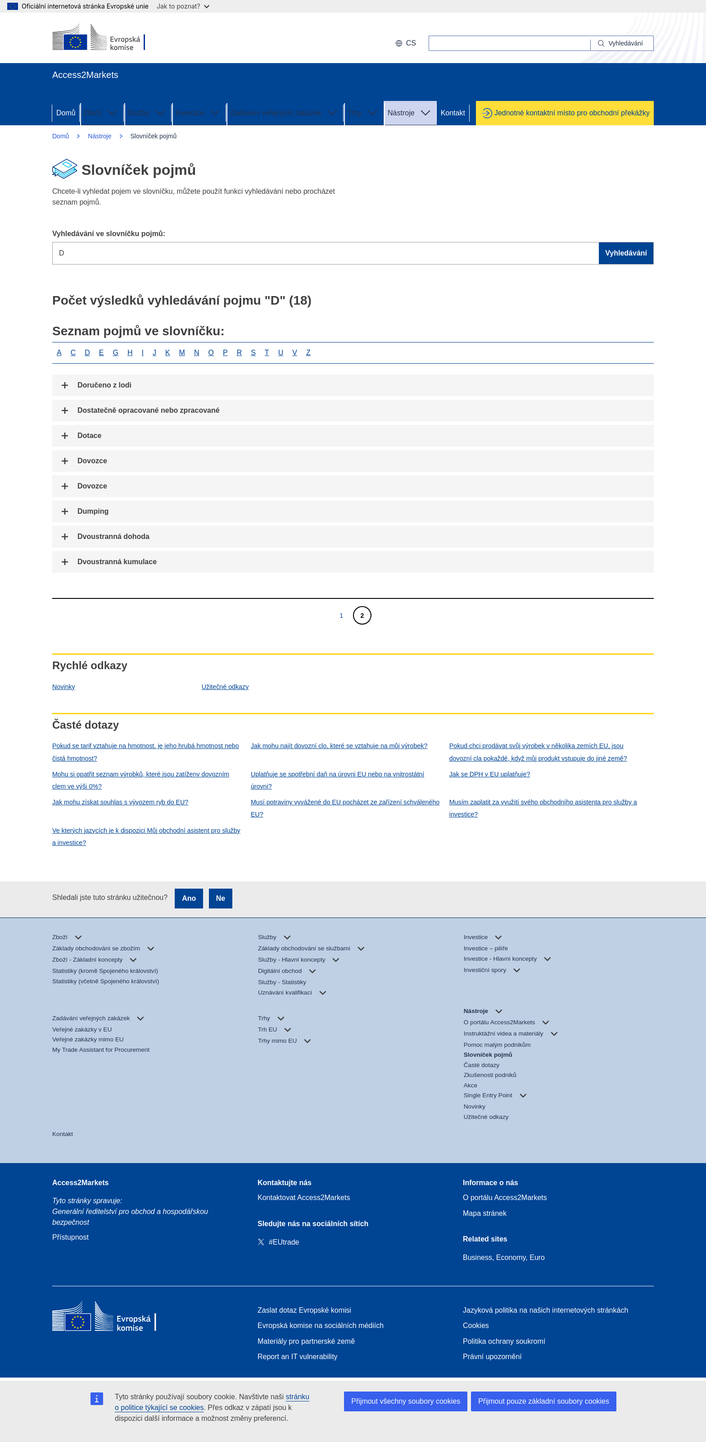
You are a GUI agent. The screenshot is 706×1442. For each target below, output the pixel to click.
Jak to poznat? (183, 6)
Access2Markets (80, 1182)
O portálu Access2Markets (505, 1197)
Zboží (102, 112)
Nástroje (410, 112)
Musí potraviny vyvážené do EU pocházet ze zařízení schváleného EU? (345, 808)
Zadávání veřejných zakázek (284, 112)
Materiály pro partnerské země (306, 1341)
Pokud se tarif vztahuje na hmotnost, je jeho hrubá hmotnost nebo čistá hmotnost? (145, 752)
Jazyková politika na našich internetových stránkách (545, 1310)
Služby (147, 112)
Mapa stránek (485, 1213)
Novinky (63, 686)
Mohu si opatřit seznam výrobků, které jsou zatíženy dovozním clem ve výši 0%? (140, 780)
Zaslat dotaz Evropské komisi (304, 1310)
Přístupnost (70, 1237)
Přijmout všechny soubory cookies (405, 1401)
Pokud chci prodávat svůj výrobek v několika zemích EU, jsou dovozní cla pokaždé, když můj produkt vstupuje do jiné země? (538, 752)
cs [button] (405, 43)
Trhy (364, 112)
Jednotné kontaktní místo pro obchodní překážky (572, 113)
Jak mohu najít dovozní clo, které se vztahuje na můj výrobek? (339, 745)
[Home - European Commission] (117, 1318)
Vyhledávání (626, 253)
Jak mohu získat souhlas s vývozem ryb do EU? (120, 802)
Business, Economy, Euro (504, 1257)
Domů (66, 113)
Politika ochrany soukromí (504, 1341)
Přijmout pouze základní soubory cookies (543, 1401)
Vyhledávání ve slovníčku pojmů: (108, 233)
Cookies (476, 1325)
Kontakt (453, 113)
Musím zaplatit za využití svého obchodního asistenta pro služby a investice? (543, 808)
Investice (199, 112)
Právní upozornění (492, 1356)
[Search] (622, 43)
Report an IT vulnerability (298, 1356)
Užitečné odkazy (225, 686)
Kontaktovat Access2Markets (304, 1197)
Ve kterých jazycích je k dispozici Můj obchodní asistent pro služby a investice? (146, 836)
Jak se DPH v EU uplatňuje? (489, 774)
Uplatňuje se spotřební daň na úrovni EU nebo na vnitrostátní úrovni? (337, 780)
